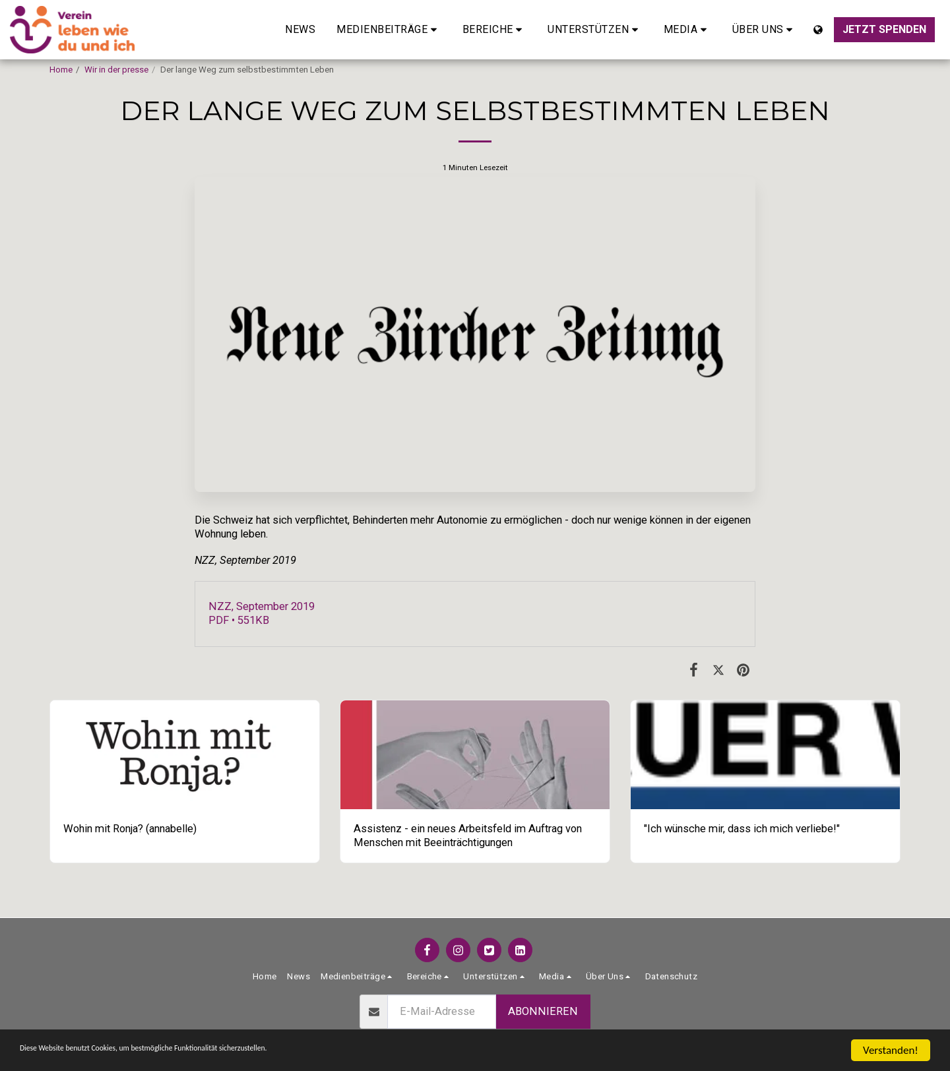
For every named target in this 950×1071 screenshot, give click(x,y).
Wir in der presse (116, 70)
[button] (389, 29)
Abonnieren (543, 1011)
